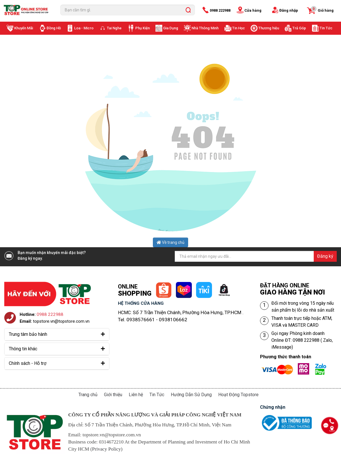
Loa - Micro (83, 28)
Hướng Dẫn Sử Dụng (191, 394)
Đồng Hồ (54, 28)
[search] (188, 10)
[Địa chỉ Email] (256, 256)
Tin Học (238, 28)
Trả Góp (299, 28)
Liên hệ (136, 394)
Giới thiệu (113, 394)
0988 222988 (220, 10)
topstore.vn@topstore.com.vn (61, 321)
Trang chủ (87, 394)
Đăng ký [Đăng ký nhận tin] (325, 256)
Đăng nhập (288, 10)
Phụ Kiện (142, 28)
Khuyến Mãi (23, 28)
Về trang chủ (170, 242)
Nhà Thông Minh (205, 28)
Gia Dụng (170, 28)
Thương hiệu (268, 28)
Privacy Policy (106, 449)
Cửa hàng (252, 10)
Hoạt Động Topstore (238, 394)
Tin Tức (326, 28)
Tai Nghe (114, 28)
